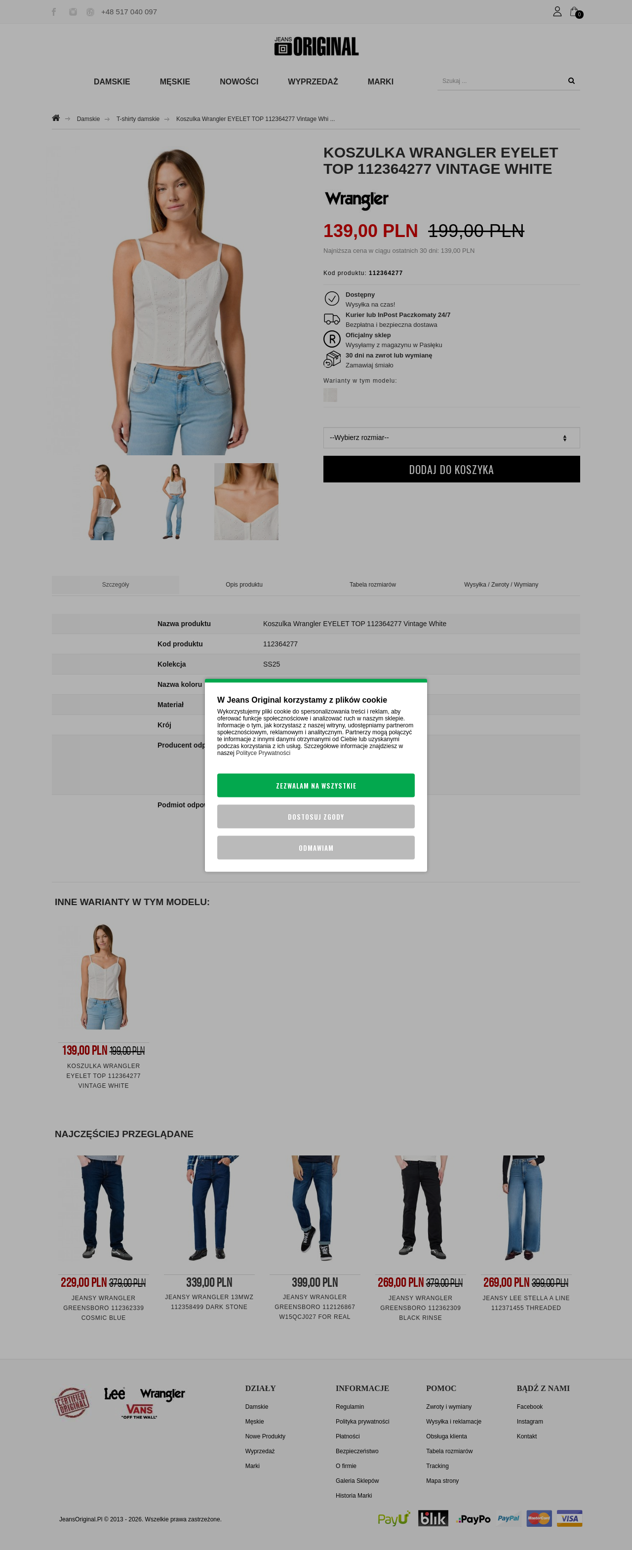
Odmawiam (316, 847)
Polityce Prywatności (263, 752)
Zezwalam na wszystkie (316, 785)
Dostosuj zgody (316, 816)
